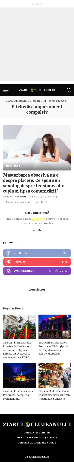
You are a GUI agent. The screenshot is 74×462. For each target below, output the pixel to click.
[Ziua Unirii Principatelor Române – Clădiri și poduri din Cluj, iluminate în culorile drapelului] (54, 327)
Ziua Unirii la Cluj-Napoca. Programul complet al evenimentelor (18, 395)
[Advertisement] (37, 44)
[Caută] (68, 90)
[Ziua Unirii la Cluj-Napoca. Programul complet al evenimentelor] (19, 375)
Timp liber (12, 166)
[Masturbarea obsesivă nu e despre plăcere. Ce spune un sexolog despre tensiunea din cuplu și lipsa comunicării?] (37, 147)
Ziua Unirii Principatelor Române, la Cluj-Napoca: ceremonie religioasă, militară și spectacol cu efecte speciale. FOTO (17, 350)
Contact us (38, 218)
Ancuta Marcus (16, 196)
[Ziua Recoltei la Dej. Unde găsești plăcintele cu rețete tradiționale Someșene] (54, 375)
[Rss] (40, 230)
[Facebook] (34, 230)
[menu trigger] (6, 90)
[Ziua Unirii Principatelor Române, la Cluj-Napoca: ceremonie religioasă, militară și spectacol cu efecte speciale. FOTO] (19, 327)
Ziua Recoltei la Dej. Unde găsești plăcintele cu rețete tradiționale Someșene (54, 395)
